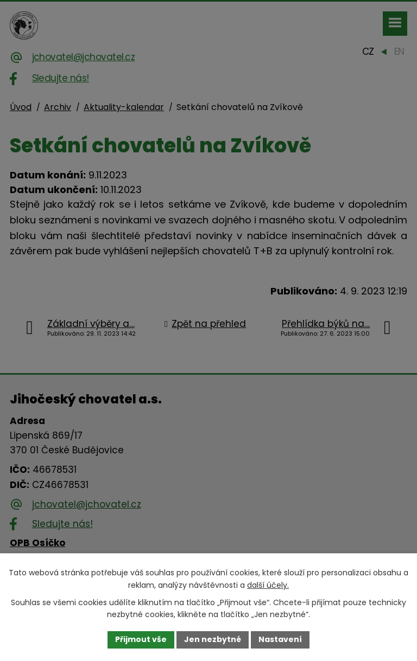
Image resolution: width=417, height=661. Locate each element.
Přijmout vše (141, 639)
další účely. (268, 585)
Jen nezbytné (212, 639)
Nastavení (280, 639)
